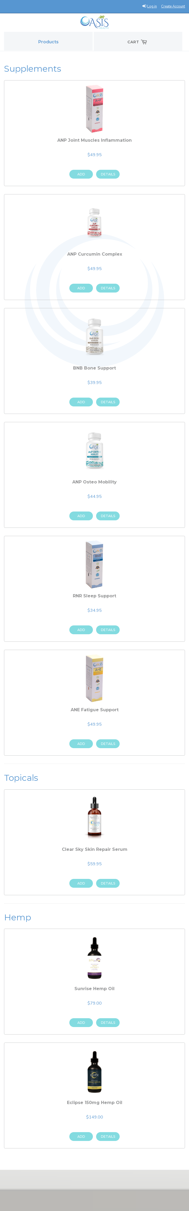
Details (108, 174)
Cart (138, 42)
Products (48, 41)
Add (81, 174)
